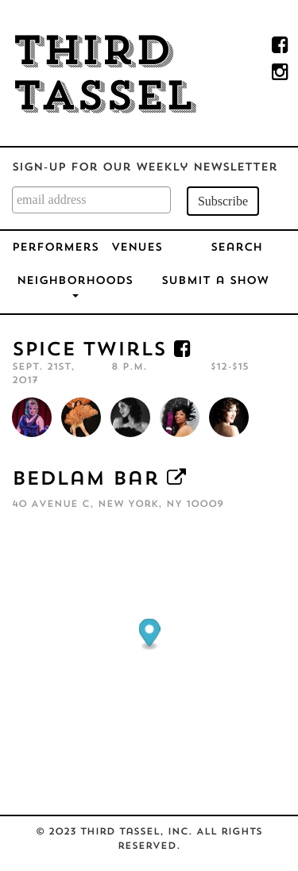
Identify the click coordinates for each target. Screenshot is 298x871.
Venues (136, 248)
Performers (55, 248)
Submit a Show (215, 281)
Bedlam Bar (85, 479)
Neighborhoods (75, 286)
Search (236, 248)
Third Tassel (103, 76)
